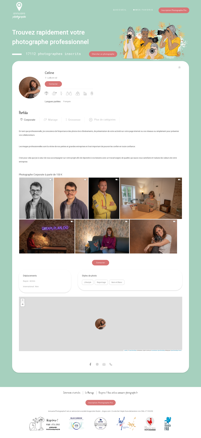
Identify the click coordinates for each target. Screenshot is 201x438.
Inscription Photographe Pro (173, 10)
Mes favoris (143, 9)
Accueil (120, 9)
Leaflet (125, 349)
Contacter (53, 83)
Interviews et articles (71, 392)
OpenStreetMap (132, 349)
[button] (102, 119)
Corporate (27, 119)
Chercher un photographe (103, 54)
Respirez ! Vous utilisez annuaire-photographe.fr (118, 392)
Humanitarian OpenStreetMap (158, 349)
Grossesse (73, 119)
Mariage (51, 119)
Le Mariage (89, 392)
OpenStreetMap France (176, 349)
